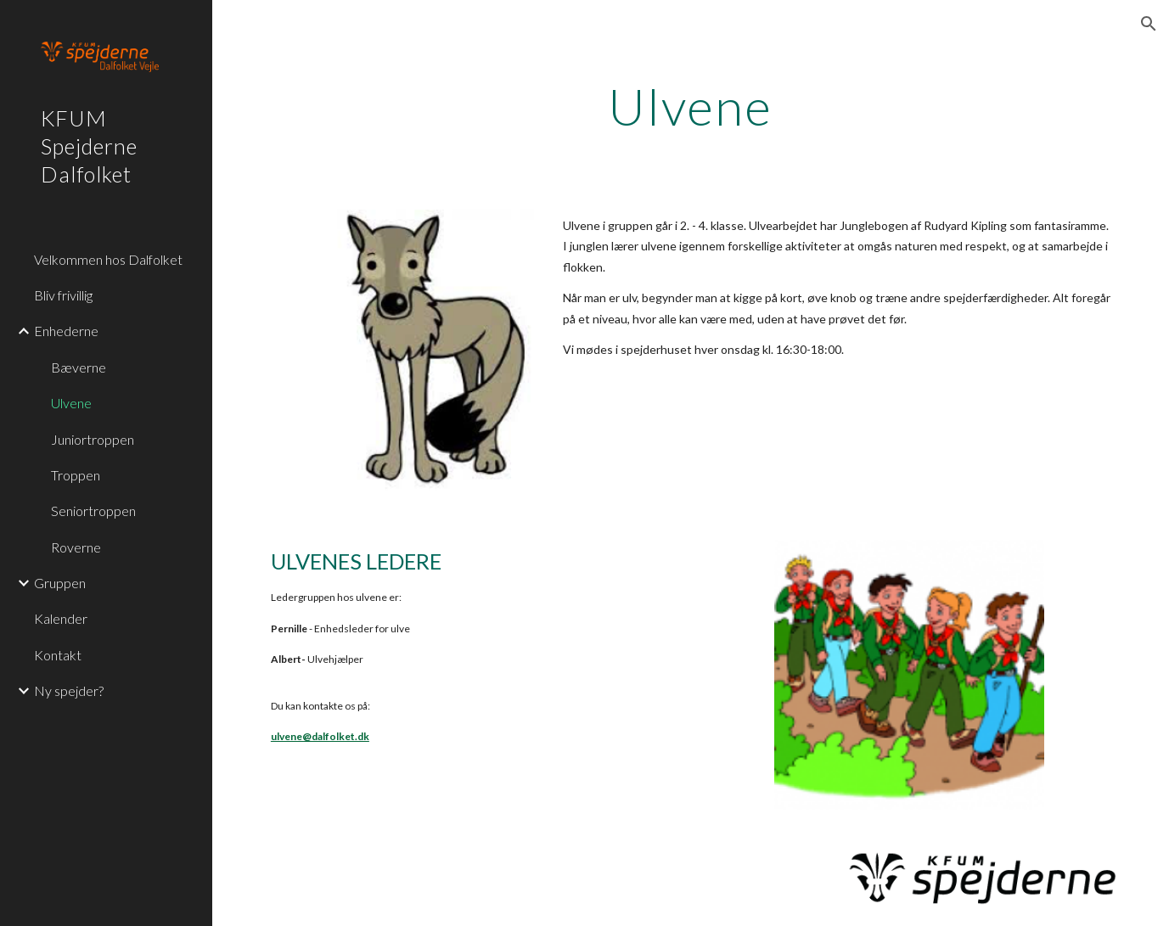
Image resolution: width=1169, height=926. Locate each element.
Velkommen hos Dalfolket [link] (108, 259)
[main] (691, 106)
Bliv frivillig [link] (63, 295)
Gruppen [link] (60, 583)
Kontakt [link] (57, 655)
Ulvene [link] (71, 403)
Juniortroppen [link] (92, 439)
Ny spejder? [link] (69, 690)
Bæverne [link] (78, 367)
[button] (1148, 23)
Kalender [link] (60, 618)
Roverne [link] (76, 547)
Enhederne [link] (66, 331)
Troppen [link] (75, 475)
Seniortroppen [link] (93, 510)
